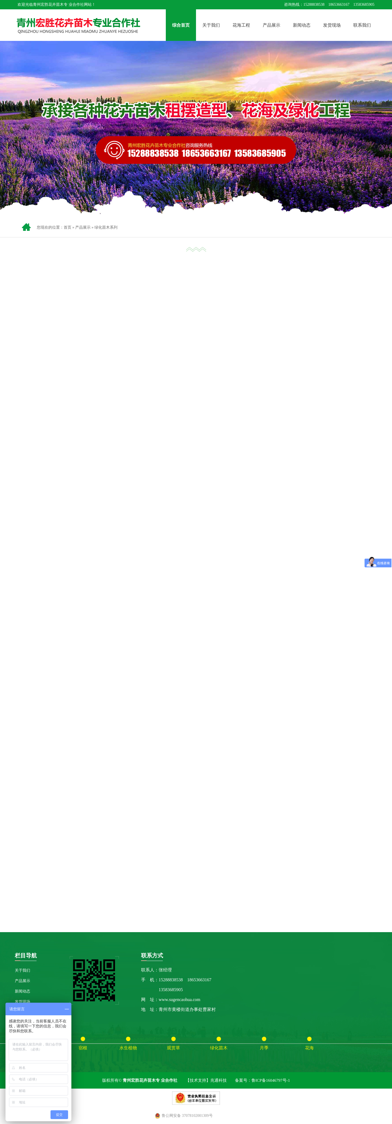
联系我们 (362, 25)
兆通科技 (218, 1080)
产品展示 (271, 25)
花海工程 (241, 25)
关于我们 (211, 25)
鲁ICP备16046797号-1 (270, 1080)
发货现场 (332, 25)
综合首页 (181, 25)
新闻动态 (301, 25)
